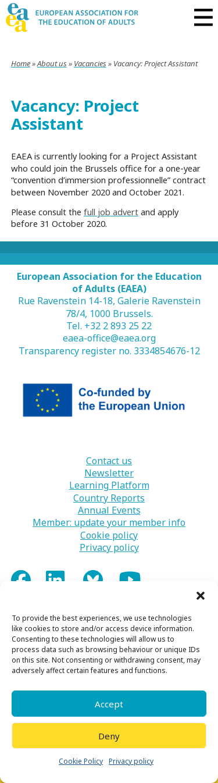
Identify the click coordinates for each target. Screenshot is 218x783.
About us (52, 63)
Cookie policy (109, 535)
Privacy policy (131, 761)
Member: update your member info (109, 523)
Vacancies (90, 63)
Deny (109, 736)
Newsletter (109, 473)
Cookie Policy (81, 761)
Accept (109, 704)
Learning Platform (109, 485)
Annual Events (109, 510)
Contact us (109, 461)
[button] (200, 596)
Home (20, 63)
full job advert (111, 212)
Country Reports (109, 498)
